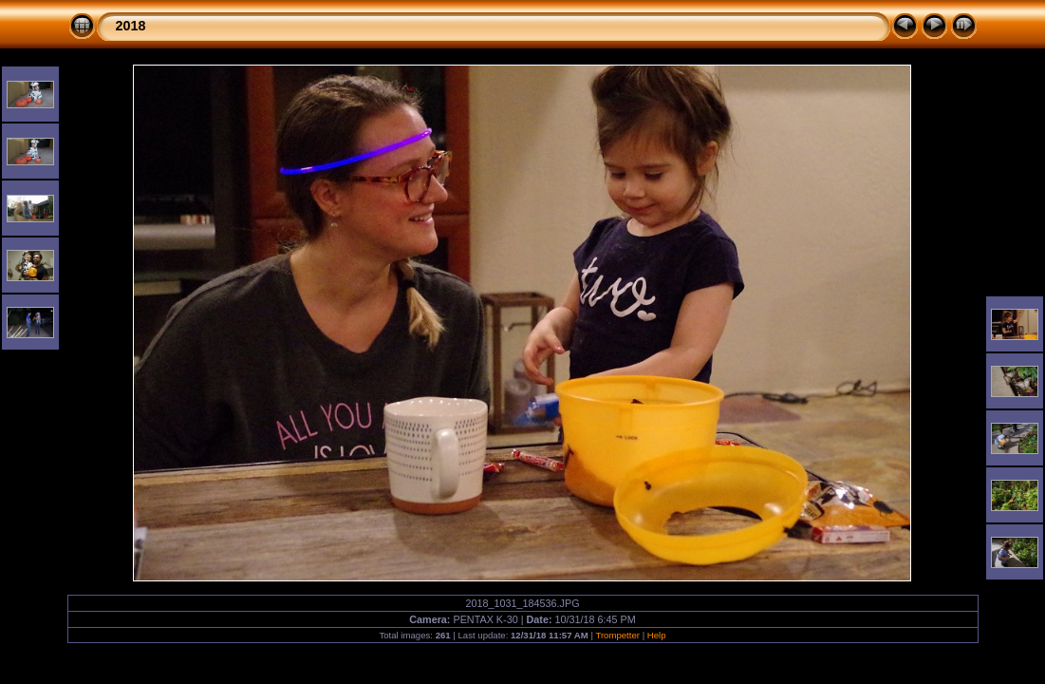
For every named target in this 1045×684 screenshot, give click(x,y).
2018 (131, 25)
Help (656, 635)
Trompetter (617, 635)
